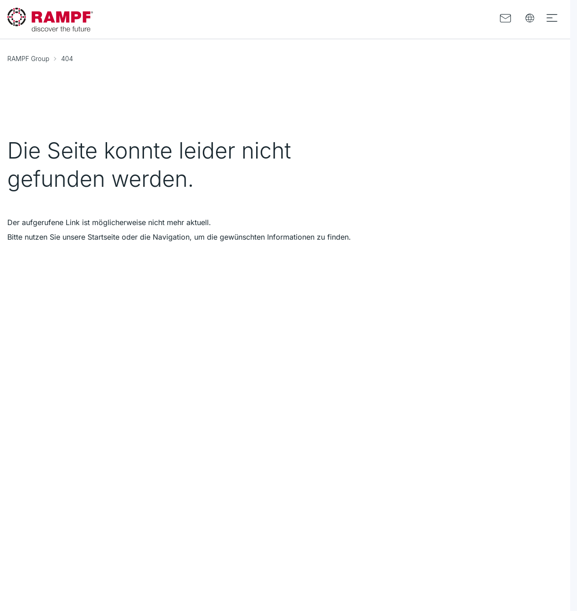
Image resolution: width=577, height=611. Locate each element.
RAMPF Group (28, 58)
